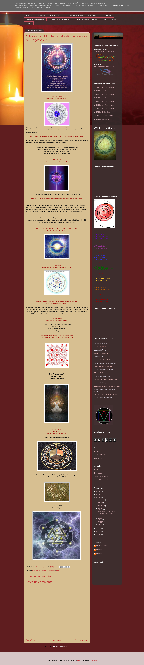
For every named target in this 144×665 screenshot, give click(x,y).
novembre (101, 500)
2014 (98, 494)
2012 (98, 528)
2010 (98, 534)
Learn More (118, 5)
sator (57, 570)
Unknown (99, 549)
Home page (30, 15)
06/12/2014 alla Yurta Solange (104, 94)
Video (104, 19)
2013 (98, 497)
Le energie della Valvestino (35, 19)
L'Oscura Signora (102, 545)
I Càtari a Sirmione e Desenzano (60, 19)
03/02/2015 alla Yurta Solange (104, 91)
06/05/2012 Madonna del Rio (103, 115)
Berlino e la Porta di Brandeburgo (86, 19)
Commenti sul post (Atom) (60, 646)
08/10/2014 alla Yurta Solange (104, 101)
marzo (100, 525)
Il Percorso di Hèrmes (76, 15)
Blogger (94, 660)
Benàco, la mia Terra (57, 15)
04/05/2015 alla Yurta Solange (104, 87)
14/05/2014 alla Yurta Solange (104, 108)
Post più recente (32, 640)
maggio (100, 522)
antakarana (36, 570)
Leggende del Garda (101, 476)
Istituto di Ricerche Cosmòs (103, 480)
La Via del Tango (99, 455)
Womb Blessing (107, 15)
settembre (101, 506)
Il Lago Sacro (92, 15)
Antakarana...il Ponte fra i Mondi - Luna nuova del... (106, 513)
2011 (98, 531)
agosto (100, 509)
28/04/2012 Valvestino (101, 119)
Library (113, 19)
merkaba (52, 570)
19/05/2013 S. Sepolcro (102, 112)
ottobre (100, 503)
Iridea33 (96, 451)
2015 (98, 491)
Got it (127, 5)
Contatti (28, 23)
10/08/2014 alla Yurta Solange (104, 105)
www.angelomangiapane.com (104, 51)
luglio (100, 519)
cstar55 (79, 660)
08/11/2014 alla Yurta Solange (104, 98)
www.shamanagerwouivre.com (104, 67)
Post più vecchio (81, 640)
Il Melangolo (98, 458)
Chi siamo (41, 15)
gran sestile (44, 570)
